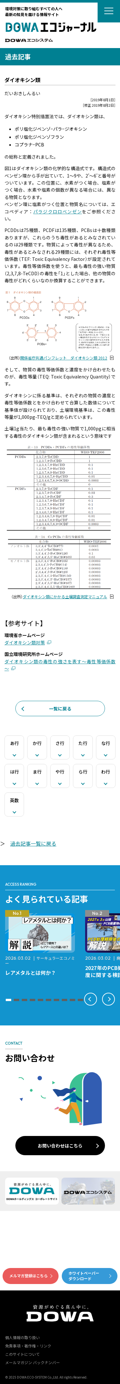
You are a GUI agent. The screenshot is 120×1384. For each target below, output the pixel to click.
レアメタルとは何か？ (30, 972)
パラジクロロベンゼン (57, 211)
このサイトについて (22, 1354)
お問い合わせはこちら (60, 1145)
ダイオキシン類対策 (24, 642)
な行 (105, 743)
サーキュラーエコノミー (40, 960)
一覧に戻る (60, 708)
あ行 (14, 743)
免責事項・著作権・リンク (28, 1345)
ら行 (82, 771)
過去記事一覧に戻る (33, 843)
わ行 (105, 771)
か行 (37, 743)
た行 (82, 743)
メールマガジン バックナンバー (32, 1362)
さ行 (59, 743)
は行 (14, 771)
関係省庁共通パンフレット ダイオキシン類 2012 (63, 358)
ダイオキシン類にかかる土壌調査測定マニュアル (65, 597)
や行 (59, 771)
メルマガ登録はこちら (28, 1275)
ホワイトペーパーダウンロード (83, 1275)
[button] (8, 1000)
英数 (14, 800)
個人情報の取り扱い (22, 1337)
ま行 (37, 771)
